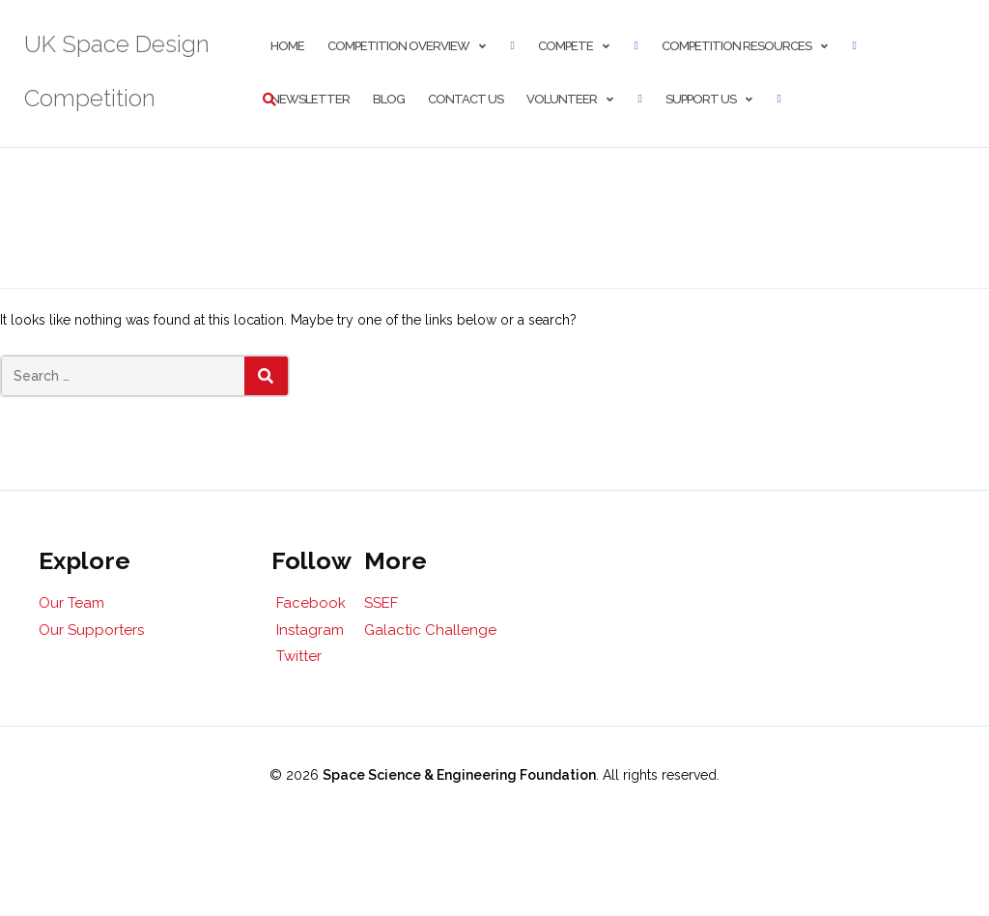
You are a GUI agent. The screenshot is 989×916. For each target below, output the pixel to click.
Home (287, 46)
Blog (389, 99)
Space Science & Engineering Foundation (459, 775)
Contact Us (465, 99)
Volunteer (561, 99)
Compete (565, 46)
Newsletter (310, 99)
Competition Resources (736, 46)
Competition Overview (398, 46)
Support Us (700, 99)
